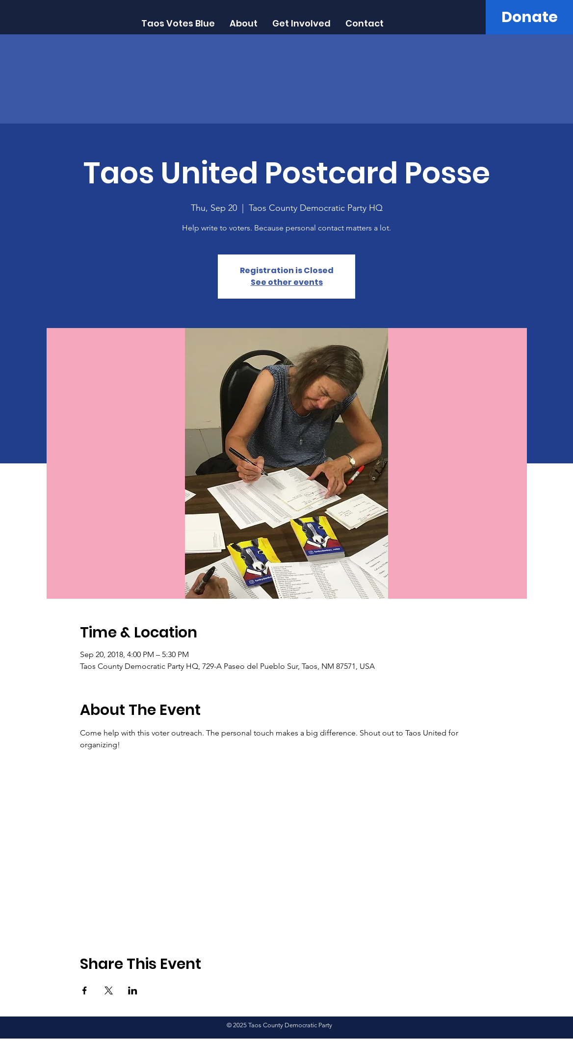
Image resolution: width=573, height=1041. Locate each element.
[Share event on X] (108, 990)
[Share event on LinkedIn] (132, 990)
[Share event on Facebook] (84, 990)
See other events (287, 282)
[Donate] (529, 17)
